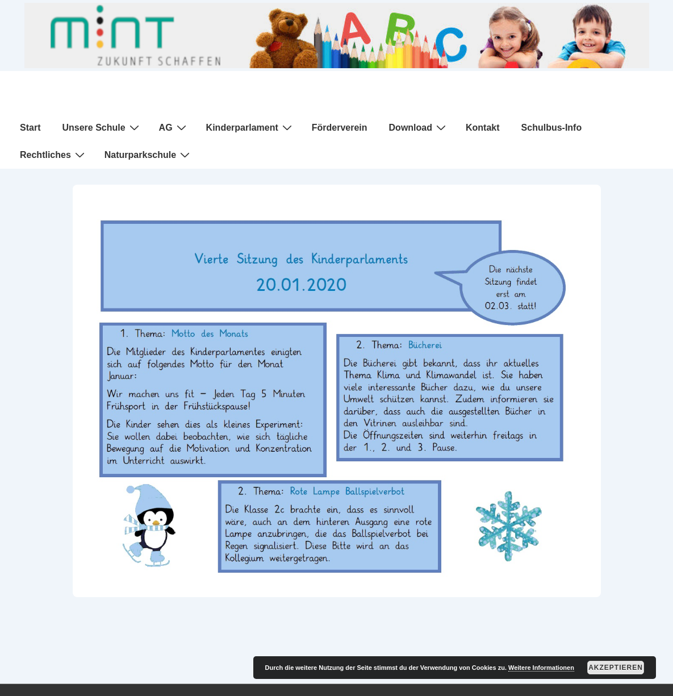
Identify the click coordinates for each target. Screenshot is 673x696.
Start (30, 127)
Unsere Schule (101, 127)
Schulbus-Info (551, 127)
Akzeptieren (615, 668)
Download (419, 127)
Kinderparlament (250, 127)
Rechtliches (53, 154)
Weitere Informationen (541, 667)
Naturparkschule (148, 154)
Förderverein (339, 127)
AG (174, 127)
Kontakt (483, 127)
